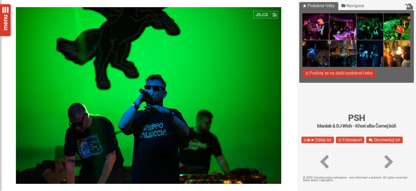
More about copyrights (318, 180)
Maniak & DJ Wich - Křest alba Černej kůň (356, 126)
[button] (324, 162)
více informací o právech (365, 177)
